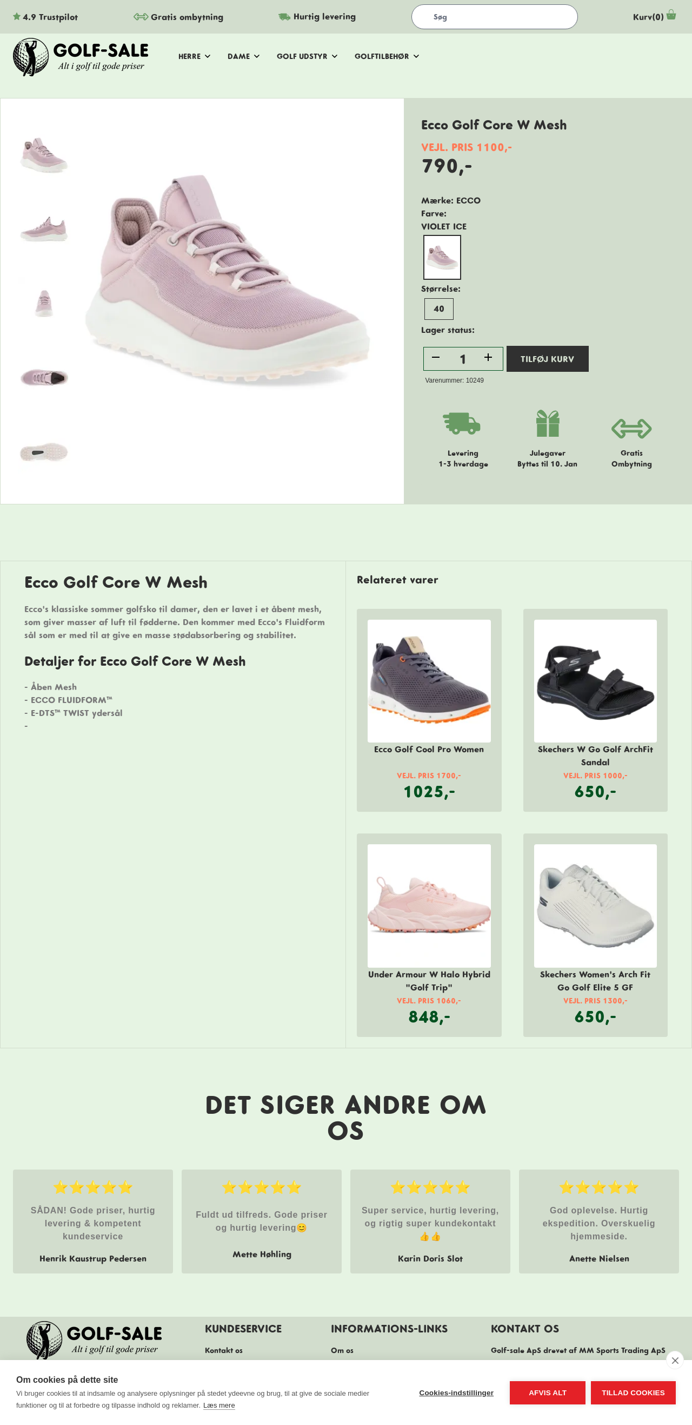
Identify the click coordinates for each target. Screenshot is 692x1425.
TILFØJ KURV (547, 358)
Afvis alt (548, 1393)
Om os (342, 1350)
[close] (675, 1360)
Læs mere (219, 1405)
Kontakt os (224, 1350)
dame (244, 56)
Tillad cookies (633, 1393)
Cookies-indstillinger (456, 1393)
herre (194, 56)
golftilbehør (387, 56)
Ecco (468, 200)
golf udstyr (307, 56)
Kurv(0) (656, 16)
